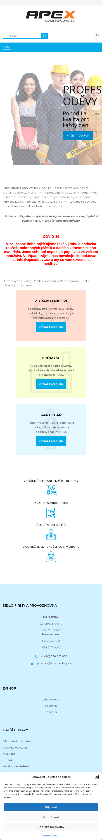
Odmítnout (51, 817)
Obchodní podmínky (17, 741)
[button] (96, 777)
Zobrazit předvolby (51, 827)
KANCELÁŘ (51, 415)
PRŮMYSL (51, 358)
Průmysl (51, 705)
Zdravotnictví (51, 699)
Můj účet (9, 753)
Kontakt (8, 760)
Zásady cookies (49, 835)
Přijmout (51, 807)
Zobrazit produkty (51, 327)
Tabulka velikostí (15, 747)
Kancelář (51, 712)
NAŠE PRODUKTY (78, 135)
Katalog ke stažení (16, 766)
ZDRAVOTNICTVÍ (51, 301)
